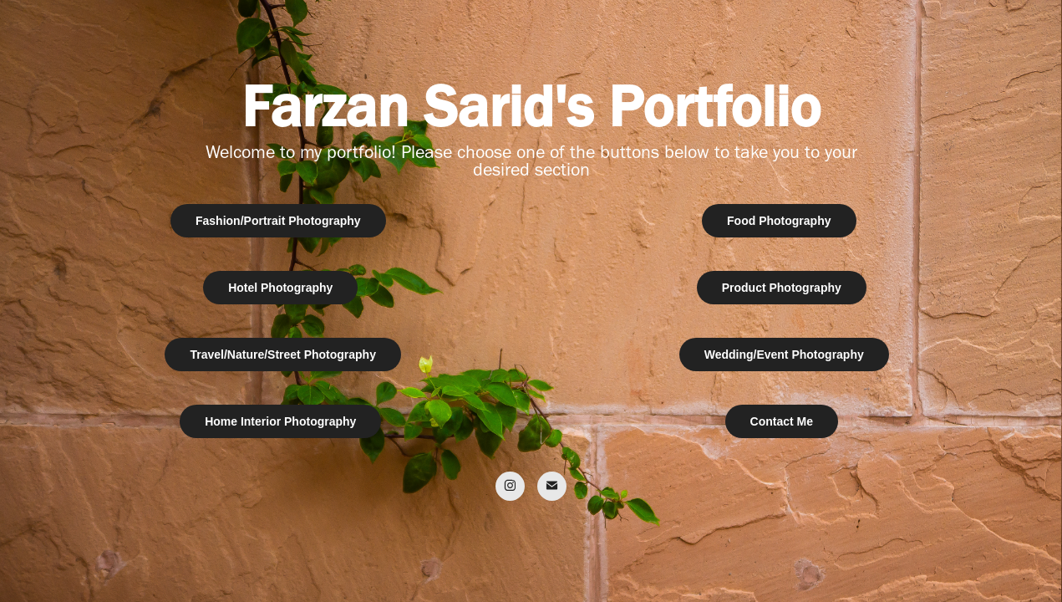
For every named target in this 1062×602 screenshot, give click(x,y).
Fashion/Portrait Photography (278, 220)
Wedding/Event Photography (784, 354)
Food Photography (779, 220)
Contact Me (781, 421)
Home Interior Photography (280, 421)
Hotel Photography (280, 287)
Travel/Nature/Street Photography (283, 354)
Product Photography (781, 287)
